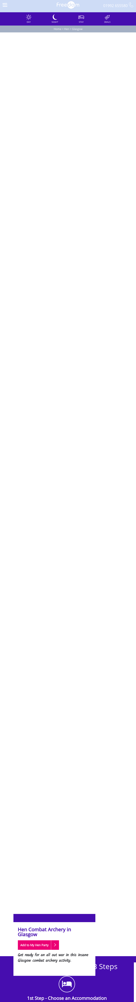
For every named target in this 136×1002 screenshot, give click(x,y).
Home (57, 29)
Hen (66, 29)
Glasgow (77, 29)
